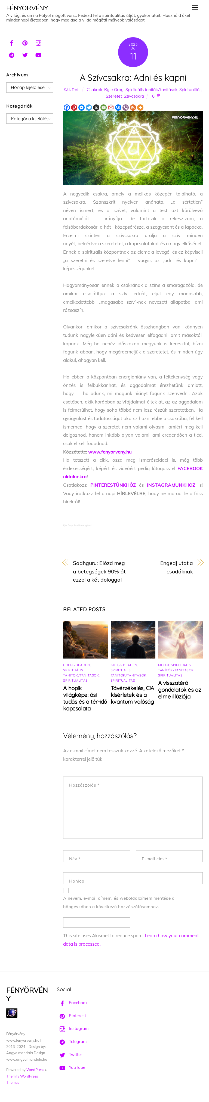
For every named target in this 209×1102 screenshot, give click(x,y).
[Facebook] (67, 107)
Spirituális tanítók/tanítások (151, 89)
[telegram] (11, 54)
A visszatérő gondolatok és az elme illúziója (179, 689)
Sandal (71, 89)
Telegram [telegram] (72, 1041)
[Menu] (195, 7)
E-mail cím (154, 858)
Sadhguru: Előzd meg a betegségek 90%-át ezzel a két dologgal (99, 571)
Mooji (163, 665)
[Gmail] (111, 107)
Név (74, 858)
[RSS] (133, 107)
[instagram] (38, 42)
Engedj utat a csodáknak (176, 567)
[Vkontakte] (118, 107)
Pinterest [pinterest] (71, 1015)
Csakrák (94, 89)
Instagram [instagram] (72, 1028)
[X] (96, 107)
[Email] (103, 107)
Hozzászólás (84, 785)
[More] (140, 107)
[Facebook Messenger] (81, 107)
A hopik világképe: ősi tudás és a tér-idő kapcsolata (85, 698)
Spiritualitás (190, 89)
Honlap (76, 881)
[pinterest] (25, 42)
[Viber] (125, 107)
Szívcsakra (134, 96)
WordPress (35, 1069)
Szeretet (114, 96)
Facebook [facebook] (72, 1002)
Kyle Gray (114, 89)
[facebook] (11, 42)
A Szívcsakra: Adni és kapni (133, 77)
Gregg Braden (76, 665)
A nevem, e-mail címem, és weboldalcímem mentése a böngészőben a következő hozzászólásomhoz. (118, 902)
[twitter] (25, 54)
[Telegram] (89, 107)
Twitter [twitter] (69, 1054)
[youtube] (38, 54)
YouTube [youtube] (71, 1067)
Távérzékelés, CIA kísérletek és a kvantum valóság (132, 695)
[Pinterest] (74, 107)
